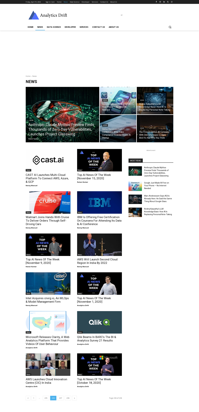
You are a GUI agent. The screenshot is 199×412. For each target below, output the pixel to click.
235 (45, 398)
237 (60, 398)
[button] (170, 27)
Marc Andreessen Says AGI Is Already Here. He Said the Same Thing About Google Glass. (158, 198)
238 (67, 398)
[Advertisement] (99, 51)
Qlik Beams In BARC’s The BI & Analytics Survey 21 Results (96, 338)
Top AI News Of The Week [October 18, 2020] (94, 381)
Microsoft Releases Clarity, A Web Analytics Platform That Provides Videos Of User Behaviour (47, 340)
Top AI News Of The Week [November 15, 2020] (94, 176)
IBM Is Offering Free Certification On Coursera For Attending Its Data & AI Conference (99, 220)
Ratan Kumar (82, 182)
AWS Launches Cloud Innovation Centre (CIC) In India (46, 381)
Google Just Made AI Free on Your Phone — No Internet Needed (156, 185)
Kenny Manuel (31, 185)
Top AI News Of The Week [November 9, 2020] (42, 261)
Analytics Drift (83, 305)
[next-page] (74, 398)
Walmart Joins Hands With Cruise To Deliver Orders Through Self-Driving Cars (47, 220)
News (31, 120)
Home (28, 76)
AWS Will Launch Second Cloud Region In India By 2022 (97, 261)
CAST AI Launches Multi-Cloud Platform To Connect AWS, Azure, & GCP (47, 178)
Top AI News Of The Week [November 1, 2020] (94, 300)
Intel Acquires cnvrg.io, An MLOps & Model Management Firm (47, 300)
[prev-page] (28, 398)
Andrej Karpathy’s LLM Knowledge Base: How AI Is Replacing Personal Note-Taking (158, 211)
